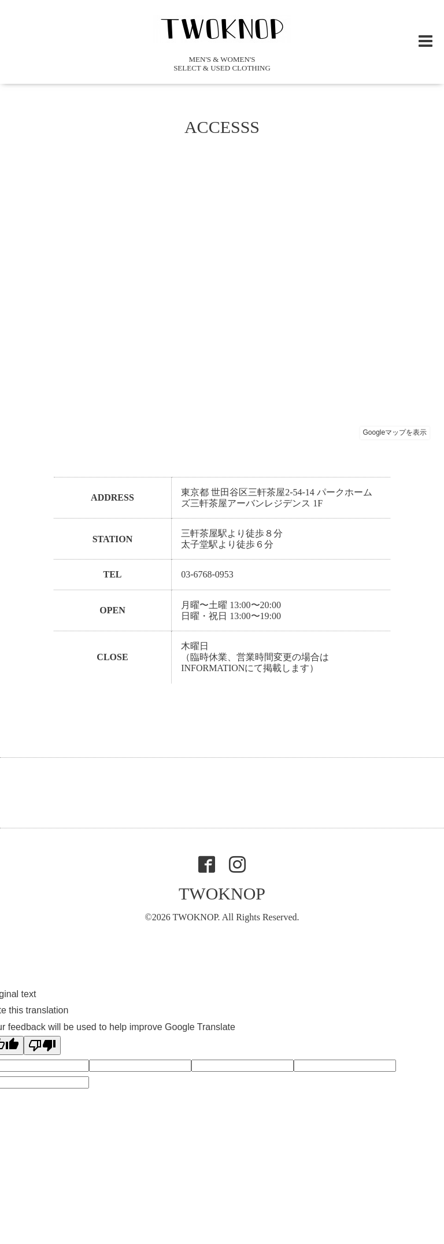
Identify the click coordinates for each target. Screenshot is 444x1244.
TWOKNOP (222, 893)
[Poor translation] (42, 1045)
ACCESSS (222, 126)
